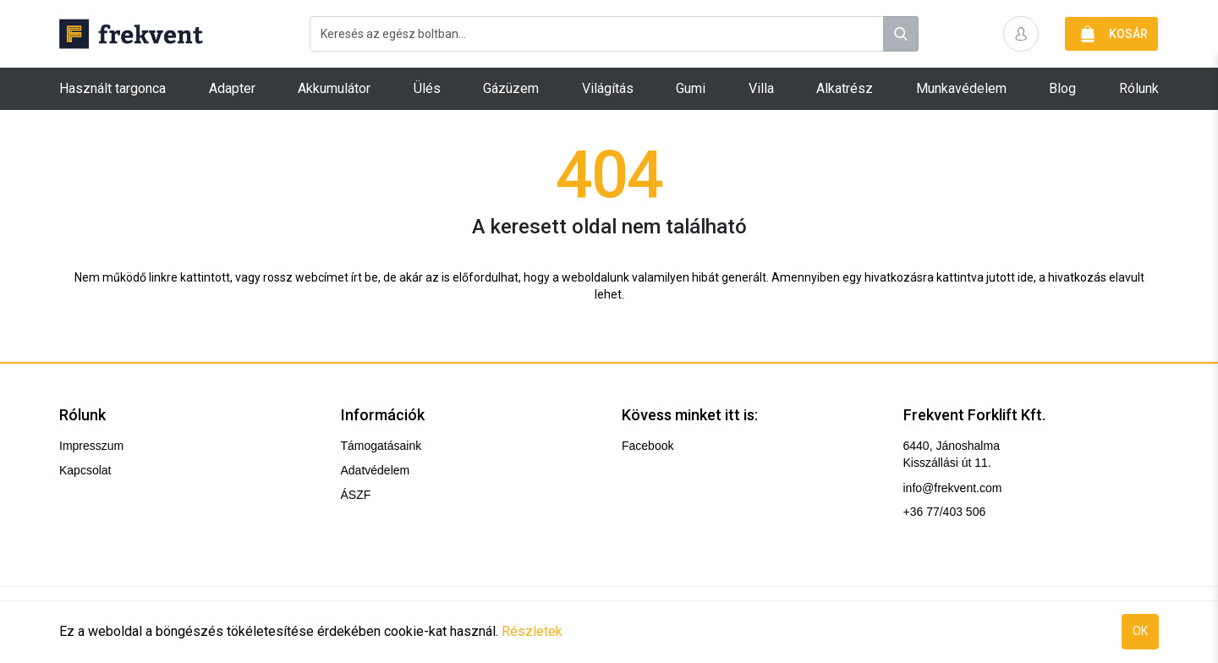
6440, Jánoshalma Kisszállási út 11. (951, 454)
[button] (1021, 34)
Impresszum (91, 445)
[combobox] (614, 34)
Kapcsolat (85, 470)
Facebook (647, 445)
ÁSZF (356, 494)
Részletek (532, 631)
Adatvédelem (375, 470)
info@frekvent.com (952, 488)
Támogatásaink (381, 445)
